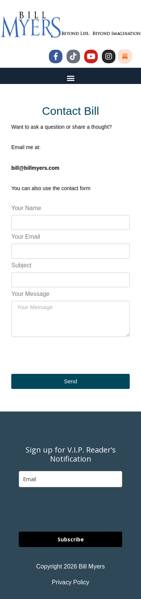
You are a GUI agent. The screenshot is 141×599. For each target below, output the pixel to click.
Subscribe (71, 539)
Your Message (30, 294)
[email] (70, 479)
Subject (21, 265)
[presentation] (68, 355)
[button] (70, 78)
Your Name (26, 208)
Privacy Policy (70, 582)
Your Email (25, 237)
